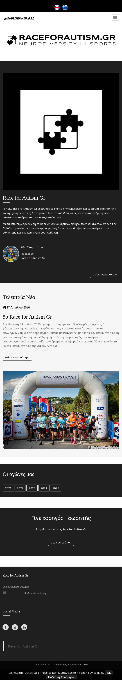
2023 (32, 488)
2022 (20, 488)
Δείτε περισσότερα (104, 274)
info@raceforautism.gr (35, 593)
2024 (44, 488)
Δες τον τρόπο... (61, 542)
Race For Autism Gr (23, 646)
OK (109, 672)
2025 (56, 488)
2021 (8, 488)
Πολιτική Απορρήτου (61, 677)
